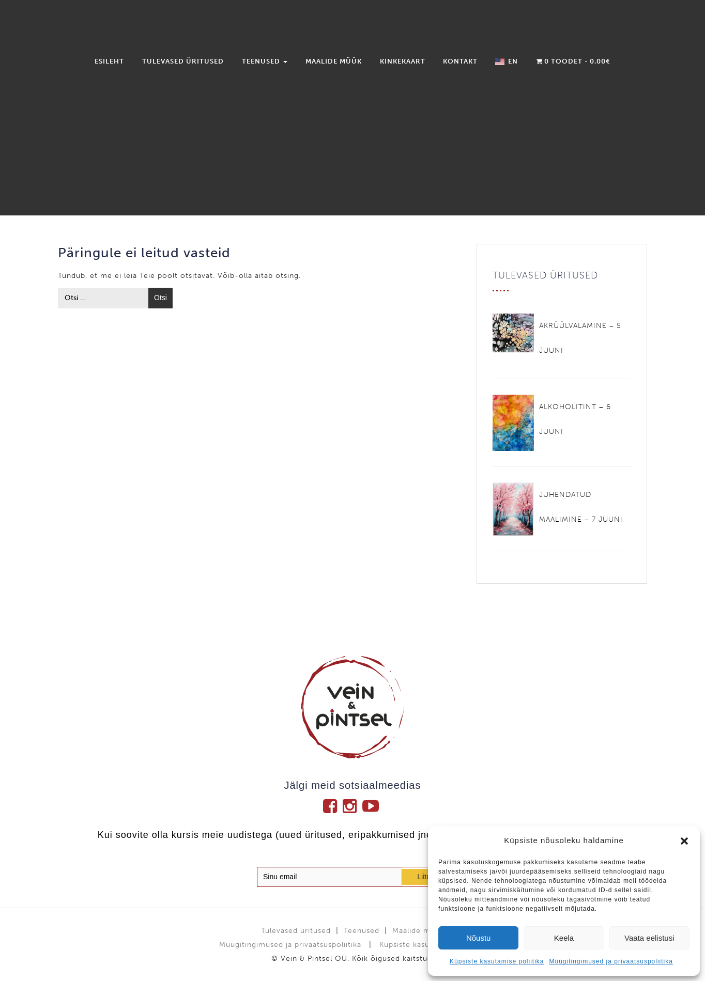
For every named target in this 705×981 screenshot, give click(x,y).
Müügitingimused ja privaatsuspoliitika (610, 961)
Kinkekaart (402, 61)
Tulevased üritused (183, 61)
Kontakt (460, 61)
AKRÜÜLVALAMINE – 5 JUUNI (580, 338)
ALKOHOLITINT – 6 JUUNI (575, 419)
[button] (684, 841)
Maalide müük (333, 61)
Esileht (109, 61)
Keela (564, 937)
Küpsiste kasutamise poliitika (497, 961)
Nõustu (478, 937)
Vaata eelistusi (649, 937)
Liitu (424, 877)
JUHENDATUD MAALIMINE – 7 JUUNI (581, 507)
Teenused (264, 61)
